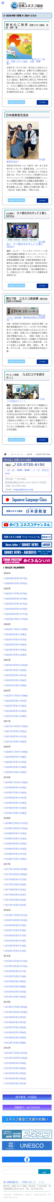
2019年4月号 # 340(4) (15, 803)
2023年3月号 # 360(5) (15, 680)
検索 (44, 1172)
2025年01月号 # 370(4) (16, 619)
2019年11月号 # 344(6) (16, 782)
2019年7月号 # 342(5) (15, 792)
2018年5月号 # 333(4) (15, 849)
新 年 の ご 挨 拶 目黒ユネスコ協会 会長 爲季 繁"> (26, 61)
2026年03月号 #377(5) (16, 578)
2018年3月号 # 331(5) (15, 854)
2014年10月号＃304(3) (16, 1012)
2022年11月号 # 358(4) (16, 695)
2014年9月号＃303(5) (15, 1017)
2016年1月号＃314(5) (15, 951)
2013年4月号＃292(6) (15, 1078)
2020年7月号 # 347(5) (15, 762)
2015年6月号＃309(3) (15, 981)
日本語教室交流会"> (26, 160)
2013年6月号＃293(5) (15, 1073)
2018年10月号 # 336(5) (16, 828)
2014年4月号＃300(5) (15, 1032)
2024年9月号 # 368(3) (15, 634)
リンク (41, 1182)
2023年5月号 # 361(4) (15, 675)
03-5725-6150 (30, 464)
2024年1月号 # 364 (16, 102)
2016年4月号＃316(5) (15, 940)
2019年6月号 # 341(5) (15, 797)
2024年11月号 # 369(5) (16, 629)
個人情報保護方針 (10, 1182)
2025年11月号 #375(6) (16, 593)
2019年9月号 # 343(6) (15, 787)
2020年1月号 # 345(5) (15, 772)
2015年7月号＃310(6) (15, 976)
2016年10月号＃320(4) (16, 920)
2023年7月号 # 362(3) (15, 670)
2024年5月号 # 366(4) (15, 644)
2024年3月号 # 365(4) (15, 650)
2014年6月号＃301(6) (15, 1022)
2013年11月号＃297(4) (16, 1053)
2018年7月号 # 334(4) (15, 838)
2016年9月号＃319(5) (15, 925)
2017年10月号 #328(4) (16, 874)
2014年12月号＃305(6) (16, 1007)
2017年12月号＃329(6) (16, 869)
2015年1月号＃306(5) (15, 996)
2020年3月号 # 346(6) (15, 767)
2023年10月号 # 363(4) (16, 665)
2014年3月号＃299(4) (15, 1037)
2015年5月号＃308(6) (15, 986)
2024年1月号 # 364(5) (15, 655)
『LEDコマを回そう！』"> (26, 400)
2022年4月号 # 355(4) (15, 711)
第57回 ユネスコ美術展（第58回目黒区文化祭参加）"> (27, 318)
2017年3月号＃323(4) (15, 900)
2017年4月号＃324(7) (15, 894)
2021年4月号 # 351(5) (15, 736)
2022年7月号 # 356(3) (15, 706)
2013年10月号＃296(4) (16, 1058)
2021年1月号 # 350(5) (15, 741)
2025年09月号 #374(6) (16, 598)
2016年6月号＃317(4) (15, 935)
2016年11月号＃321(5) (16, 915)
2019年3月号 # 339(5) (15, 808)
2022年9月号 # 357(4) (15, 701)
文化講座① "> (26, 244)
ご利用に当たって (28, 1182)
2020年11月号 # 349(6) (16, 752)
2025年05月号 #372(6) (16, 609)
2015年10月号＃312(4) (16, 966)
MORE (42, 102)
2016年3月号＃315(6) (15, 945)
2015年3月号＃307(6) (15, 991)
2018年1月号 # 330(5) (15, 859)
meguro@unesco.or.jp (23, 489)
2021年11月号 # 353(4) (16, 726)
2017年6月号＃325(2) (15, 889)
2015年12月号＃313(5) (16, 961)
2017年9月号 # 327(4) (15, 879)
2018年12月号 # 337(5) (16, 823)
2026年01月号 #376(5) (16, 583)
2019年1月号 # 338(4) (15, 813)
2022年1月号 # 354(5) (15, 716)
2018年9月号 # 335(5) (15, 833)
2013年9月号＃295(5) (15, 1063)
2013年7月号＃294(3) (15, 1068)
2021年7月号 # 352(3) (15, 731)
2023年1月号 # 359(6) (15, 685)
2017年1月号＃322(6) (15, 905)
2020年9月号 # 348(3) (15, 757)
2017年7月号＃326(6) (15, 884)
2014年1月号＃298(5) (15, 1043)
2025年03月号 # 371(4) (16, 614)
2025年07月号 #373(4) (16, 603)
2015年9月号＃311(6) (15, 971)
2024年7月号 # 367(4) (15, 639)
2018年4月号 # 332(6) (15, 843)
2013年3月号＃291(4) (15, 1083)
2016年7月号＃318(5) (15, 930)
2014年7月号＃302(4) (15, 1027)
